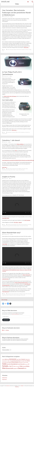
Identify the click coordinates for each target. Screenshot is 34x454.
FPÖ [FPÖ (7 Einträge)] (21, 360)
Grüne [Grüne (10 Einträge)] (25, 360)
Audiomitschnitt (5, 279)
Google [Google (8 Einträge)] (23, 360)
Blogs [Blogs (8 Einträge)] (20, 359)
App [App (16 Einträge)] (6, 359)
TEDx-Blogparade (5, 291)
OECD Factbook (27, 220)
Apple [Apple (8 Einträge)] (8, 359)
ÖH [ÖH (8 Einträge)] (17, 368)
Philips (16, 132)
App (8, 132)
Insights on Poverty (8, 177)
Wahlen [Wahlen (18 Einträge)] (27, 366)
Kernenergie (8, 169)
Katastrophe (4, 169)
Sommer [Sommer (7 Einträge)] (26, 364)
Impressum (4, 379)
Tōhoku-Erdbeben (20, 144)
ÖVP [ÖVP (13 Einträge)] (25, 368)
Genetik (14, 293)
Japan (27, 168)
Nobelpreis (21, 293)
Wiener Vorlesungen (26, 274)
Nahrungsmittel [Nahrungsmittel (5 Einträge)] (24, 362)
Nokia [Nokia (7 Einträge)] (27, 362)
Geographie (4, 225)
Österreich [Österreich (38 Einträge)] (21, 368)
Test (29, 132)
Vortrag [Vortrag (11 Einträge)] (24, 366)
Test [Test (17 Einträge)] (10, 366)
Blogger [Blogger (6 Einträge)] (17, 359)
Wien (3, 50)
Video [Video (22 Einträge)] (21, 366)
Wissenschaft (25, 225)
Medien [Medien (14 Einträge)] (16, 362)
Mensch (17, 293)
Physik (24, 293)
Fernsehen (11, 49)
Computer (13, 132)
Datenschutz (4, 377)
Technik (26, 49)
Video (30, 49)
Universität (29, 293)
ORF (17, 49)
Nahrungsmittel (9, 225)
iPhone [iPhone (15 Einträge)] (13, 362)
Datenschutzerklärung (15, 314)
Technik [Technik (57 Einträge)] (5, 366)
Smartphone (23, 132)
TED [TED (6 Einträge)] (8, 366)
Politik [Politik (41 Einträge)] (4, 364)
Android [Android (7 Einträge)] (3, 359)
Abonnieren (6, 319)
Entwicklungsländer (23, 224)
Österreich (19, 49)
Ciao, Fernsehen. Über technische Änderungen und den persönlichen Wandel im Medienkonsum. (16, 12)
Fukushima (24, 168)
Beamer (10, 132)
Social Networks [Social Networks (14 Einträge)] (21, 364)
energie (10, 168)
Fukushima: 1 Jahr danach (11, 140)
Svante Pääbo (4, 244)
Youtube (5, 133)
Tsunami (17, 169)
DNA (12, 293)
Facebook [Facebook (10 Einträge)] (14, 360)
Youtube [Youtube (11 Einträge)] (14, 368)
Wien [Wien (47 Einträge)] (4, 368)
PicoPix (19, 132)
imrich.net (5, 2)
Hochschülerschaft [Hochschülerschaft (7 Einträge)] (5, 362)
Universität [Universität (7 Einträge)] (17, 366)
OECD (13, 225)
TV (28, 49)
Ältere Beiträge (4, 299)
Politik (15, 225)
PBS (16, 150)
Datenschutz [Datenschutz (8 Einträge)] (28, 359)
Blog (4, 49)
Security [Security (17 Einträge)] (9, 364)
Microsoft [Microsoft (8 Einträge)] (20, 362)
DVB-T (8, 49)
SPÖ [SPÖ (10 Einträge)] (28, 364)
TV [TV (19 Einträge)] (12, 366)
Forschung (29, 224)
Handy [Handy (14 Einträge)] (28, 360)
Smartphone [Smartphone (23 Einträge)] (14, 364)
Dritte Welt (18, 224)
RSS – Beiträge (5, 330)
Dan (12, 16)
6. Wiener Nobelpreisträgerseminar (21, 282)
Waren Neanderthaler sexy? (11, 233)
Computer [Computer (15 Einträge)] (23, 359)
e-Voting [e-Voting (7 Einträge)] (10, 360)
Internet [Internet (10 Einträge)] (9, 362)
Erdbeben (19, 168)
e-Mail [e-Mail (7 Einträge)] (8, 360)
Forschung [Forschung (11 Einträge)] (18, 360)
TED (20, 225)
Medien (15, 49)
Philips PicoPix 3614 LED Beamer (10, 96)
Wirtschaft (22, 169)
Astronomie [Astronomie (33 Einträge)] (12, 359)
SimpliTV (23, 49)
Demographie (14, 224)
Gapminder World (5, 218)
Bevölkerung (9, 224)
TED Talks (16, 222)
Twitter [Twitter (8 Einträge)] (14, 366)
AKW (8, 168)
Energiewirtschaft (15, 168)
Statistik (20, 222)
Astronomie (9, 293)
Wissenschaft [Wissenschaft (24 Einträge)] (9, 368)
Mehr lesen (26, 47)
